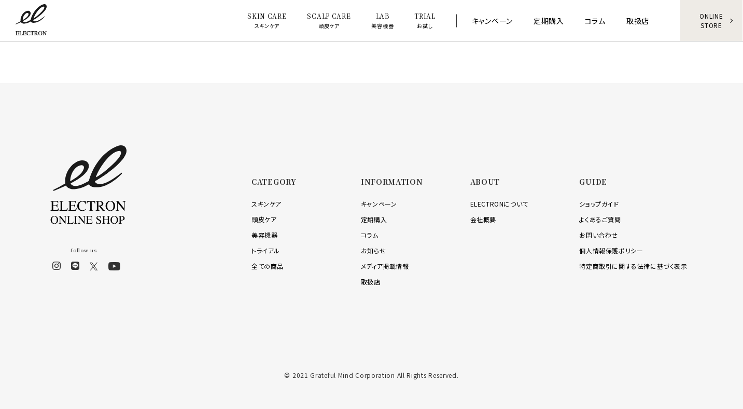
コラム (369, 234)
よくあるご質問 (600, 219)
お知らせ (373, 250)
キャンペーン (379, 203)
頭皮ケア (263, 219)
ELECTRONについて (499, 203)
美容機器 (264, 234)
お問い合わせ (598, 234)
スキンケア (266, 203)
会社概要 (483, 219)
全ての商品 (267, 266)
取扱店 (371, 281)
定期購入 (374, 219)
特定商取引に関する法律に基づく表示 (633, 266)
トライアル (265, 250)
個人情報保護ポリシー (611, 250)
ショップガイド (599, 203)
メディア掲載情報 (385, 266)
